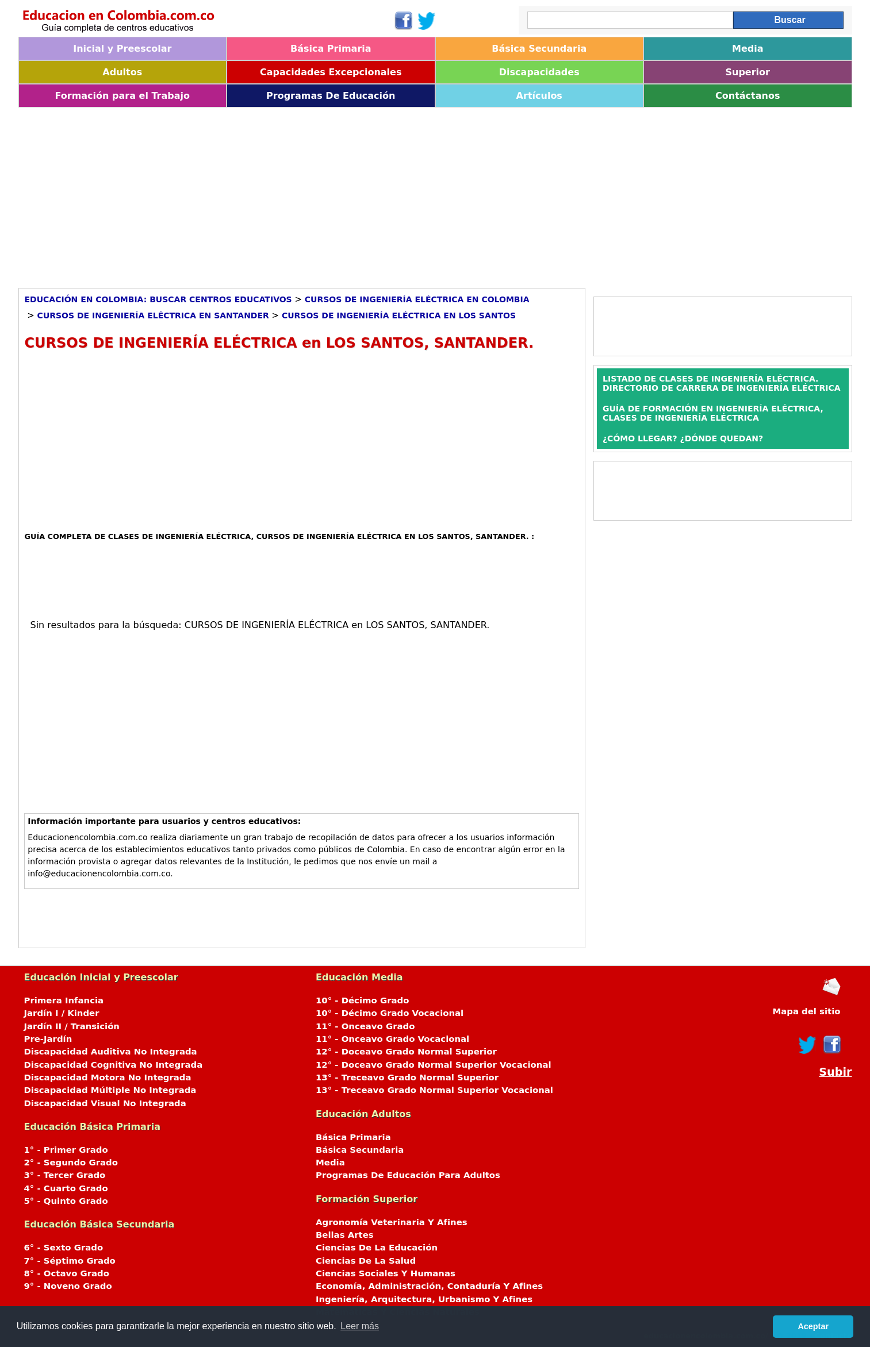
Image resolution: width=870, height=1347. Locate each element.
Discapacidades (539, 72)
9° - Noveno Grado (68, 1286)
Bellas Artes (345, 1235)
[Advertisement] (363, 193)
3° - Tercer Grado (65, 1175)
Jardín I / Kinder (61, 1013)
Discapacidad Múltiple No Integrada (110, 1090)
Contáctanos (747, 95)
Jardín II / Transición (72, 1026)
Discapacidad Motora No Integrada (107, 1077)
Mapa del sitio (806, 1011)
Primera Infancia (64, 1000)
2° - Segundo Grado (71, 1162)
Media (748, 48)
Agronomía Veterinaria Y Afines (391, 1222)
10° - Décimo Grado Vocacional (389, 1013)
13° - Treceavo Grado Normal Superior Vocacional (434, 1090)
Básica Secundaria (539, 48)
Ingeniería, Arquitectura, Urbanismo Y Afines (424, 1299)
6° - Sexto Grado (64, 1247)
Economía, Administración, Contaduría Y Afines (429, 1286)
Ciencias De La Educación (377, 1247)
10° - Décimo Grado (362, 1000)
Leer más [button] (359, 1326)
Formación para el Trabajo (122, 95)
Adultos (122, 72)
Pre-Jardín (48, 1039)
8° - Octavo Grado (66, 1273)
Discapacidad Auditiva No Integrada (110, 1051)
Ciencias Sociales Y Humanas (385, 1273)
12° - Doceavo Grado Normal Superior (406, 1051)
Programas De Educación (330, 95)
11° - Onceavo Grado (365, 1026)
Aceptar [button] (813, 1326)
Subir (835, 1072)
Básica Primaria (330, 48)
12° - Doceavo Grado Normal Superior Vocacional (433, 1065)
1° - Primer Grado (66, 1150)
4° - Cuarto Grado (66, 1188)
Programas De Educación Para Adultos (408, 1175)
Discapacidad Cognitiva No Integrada (113, 1065)
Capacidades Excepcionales (330, 72)
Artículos (539, 95)
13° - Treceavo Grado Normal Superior (407, 1077)
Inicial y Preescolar (122, 48)
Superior (748, 72)
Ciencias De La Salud (366, 1261)
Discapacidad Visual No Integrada (105, 1103)
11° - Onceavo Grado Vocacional (392, 1039)
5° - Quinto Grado (66, 1201)
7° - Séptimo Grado (70, 1261)
